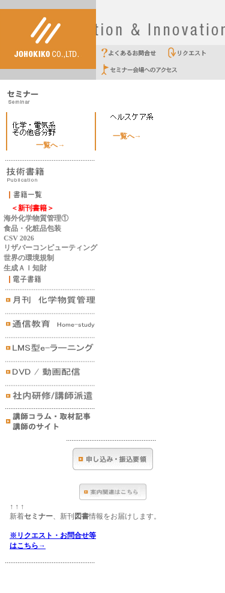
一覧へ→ (50, 145)
